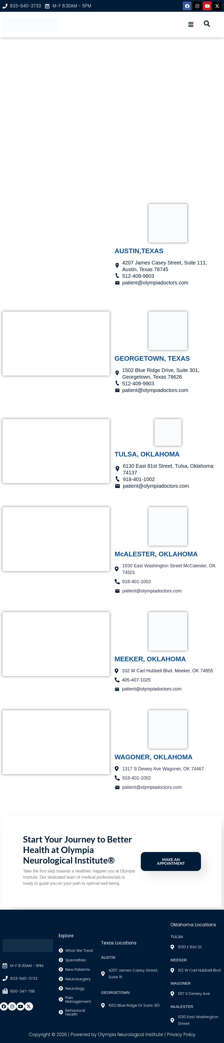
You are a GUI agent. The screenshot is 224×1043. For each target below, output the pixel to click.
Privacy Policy (181, 1034)
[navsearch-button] (207, 24)
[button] (191, 24)
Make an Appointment (171, 861)
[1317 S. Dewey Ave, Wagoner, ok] (56, 742)
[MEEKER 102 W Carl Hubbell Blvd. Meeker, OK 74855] (56, 644)
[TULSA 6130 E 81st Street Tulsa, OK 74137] (56, 451)
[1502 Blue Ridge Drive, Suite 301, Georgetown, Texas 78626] (56, 343)
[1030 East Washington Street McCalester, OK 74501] (56, 539)
